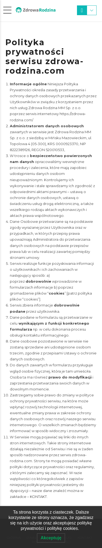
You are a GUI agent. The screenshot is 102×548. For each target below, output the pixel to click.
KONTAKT (38, 496)
